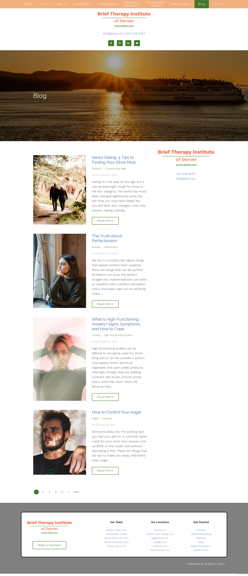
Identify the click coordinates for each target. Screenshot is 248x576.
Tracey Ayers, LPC (116, 548)
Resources (180, 4)
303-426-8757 (135, 33)
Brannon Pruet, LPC (116, 532)
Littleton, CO (160, 548)
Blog (201, 4)
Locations (81, 4)
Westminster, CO (160, 552)
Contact (218, 4)
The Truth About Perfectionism (107, 239)
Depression (111, 247)
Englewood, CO (160, 540)
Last (78, 494)
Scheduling (107, 4)
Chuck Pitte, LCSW (116, 536)
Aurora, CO (160, 532)
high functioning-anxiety (118, 336)
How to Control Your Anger (116, 413)
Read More (106, 221)
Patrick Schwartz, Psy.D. (116, 544)
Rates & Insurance (201, 548)
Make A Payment (49, 547)
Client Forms (201, 552)
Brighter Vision (215, 566)
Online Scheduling (201, 536)
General (96, 168)
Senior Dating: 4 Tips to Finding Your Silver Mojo (114, 160)
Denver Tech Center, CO (160, 536)
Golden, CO (160, 544)
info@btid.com (113, 33)
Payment (201, 540)
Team (59, 4)
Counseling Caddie (156, 4)
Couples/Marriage (115, 168)
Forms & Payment (130, 4)
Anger (95, 420)
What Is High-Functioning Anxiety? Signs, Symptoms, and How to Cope (116, 325)
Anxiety (96, 247)
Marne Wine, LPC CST (116, 540)
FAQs (43, 4)
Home (27, 4)
